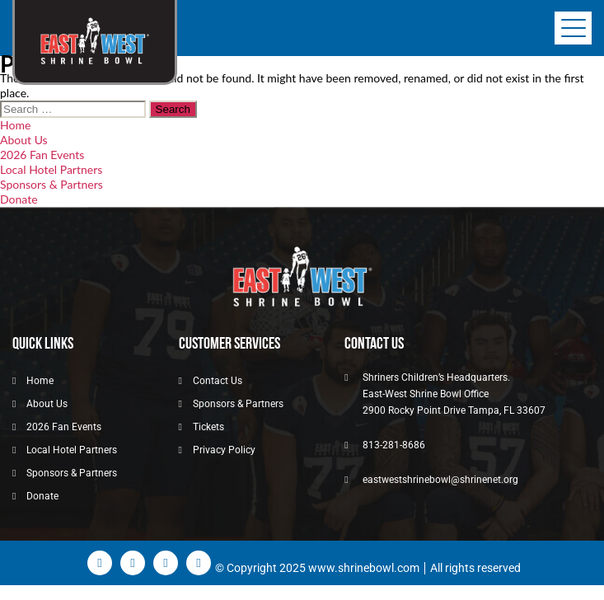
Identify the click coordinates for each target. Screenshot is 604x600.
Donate (19, 199)
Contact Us (217, 381)
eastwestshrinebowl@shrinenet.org (440, 479)
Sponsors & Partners (51, 184)
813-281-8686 (394, 445)
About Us (24, 140)
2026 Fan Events (42, 155)
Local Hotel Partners (51, 169)
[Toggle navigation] (573, 28)
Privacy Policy (224, 450)
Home (15, 125)
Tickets (208, 427)
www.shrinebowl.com (363, 567)
